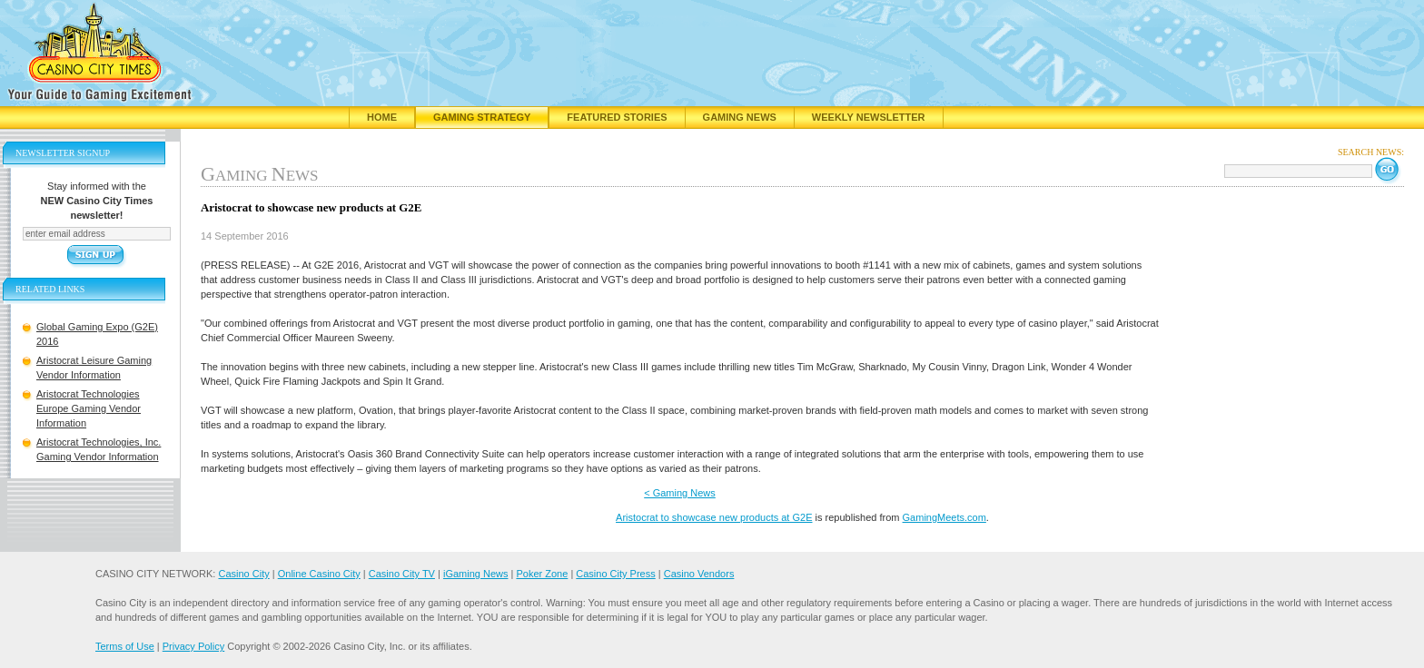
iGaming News (476, 573)
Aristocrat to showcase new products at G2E (714, 517)
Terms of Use (124, 646)
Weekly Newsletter (868, 117)
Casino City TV (402, 573)
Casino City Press (615, 573)
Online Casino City (319, 573)
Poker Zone (542, 573)
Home (382, 117)
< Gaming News (680, 492)
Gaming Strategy (481, 117)
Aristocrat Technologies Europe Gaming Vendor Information (88, 408)
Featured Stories (617, 117)
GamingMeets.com (944, 517)
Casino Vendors (699, 573)
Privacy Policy (193, 646)
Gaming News (739, 117)
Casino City (243, 573)
